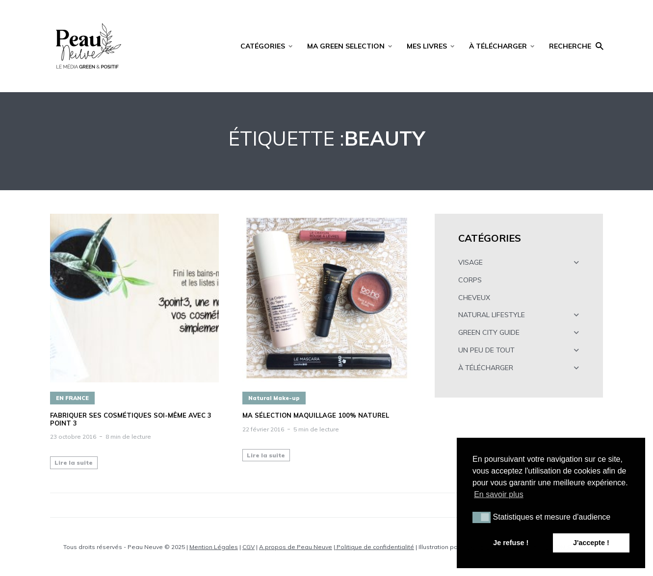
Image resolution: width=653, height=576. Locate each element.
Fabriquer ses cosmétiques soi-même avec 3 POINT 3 (130, 419)
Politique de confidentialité (374, 547)
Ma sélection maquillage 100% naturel (315, 415)
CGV (248, 547)
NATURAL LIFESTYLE (491, 314)
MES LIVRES (427, 46)
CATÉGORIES (262, 46)
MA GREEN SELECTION (346, 46)
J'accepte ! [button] (591, 543)
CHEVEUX (474, 297)
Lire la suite (73, 462)
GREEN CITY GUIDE (489, 332)
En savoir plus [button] (498, 494)
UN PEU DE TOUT (486, 350)
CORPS (470, 279)
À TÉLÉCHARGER (498, 46)
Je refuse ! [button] (510, 543)
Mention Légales (213, 547)
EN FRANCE (72, 398)
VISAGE (470, 262)
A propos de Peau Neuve (295, 547)
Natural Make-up (274, 398)
